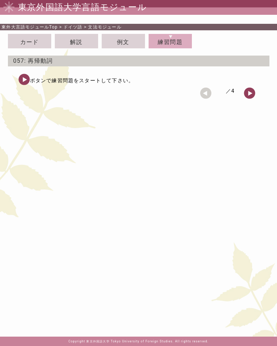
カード (29, 42)
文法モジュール (104, 27)
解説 (76, 42)
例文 (123, 42)
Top (29, 27)
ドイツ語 (73, 27)
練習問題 (170, 42)
